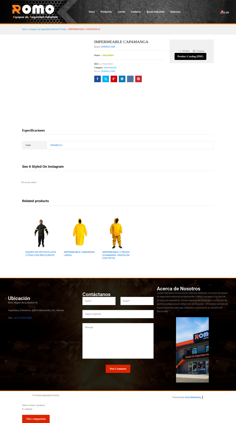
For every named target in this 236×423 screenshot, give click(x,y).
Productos (106, 11)
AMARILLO (56, 145)
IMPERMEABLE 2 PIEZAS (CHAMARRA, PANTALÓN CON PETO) (116, 255)
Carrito (121, 11)
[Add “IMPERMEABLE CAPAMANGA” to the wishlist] (184, 51)
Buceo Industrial (155, 11)
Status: (97, 55)
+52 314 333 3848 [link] (22, 318)
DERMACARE (108, 47)
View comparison (36, 418)
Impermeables (110, 67)
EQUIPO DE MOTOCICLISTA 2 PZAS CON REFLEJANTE (41, 253)
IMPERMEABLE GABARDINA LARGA (79, 253)
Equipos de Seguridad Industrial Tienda (48, 29)
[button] (198, 51)
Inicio (92, 11)
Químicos (175, 11)
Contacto (136, 11)
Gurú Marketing (193, 397)
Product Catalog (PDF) (190, 56)
